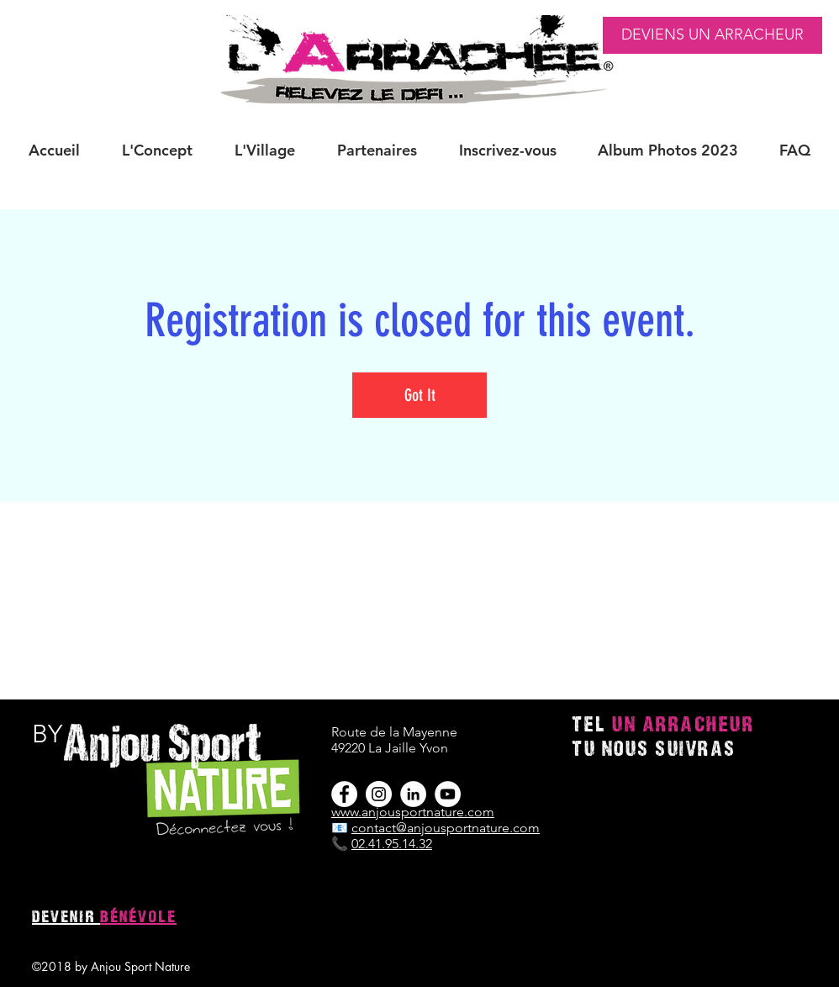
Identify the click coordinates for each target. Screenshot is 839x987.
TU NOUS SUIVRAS (654, 750)
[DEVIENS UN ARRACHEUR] (712, 35)
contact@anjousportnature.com (445, 828)
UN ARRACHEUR (683, 725)
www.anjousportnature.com (412, 812)
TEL (592, 725)
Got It (419, 395)
